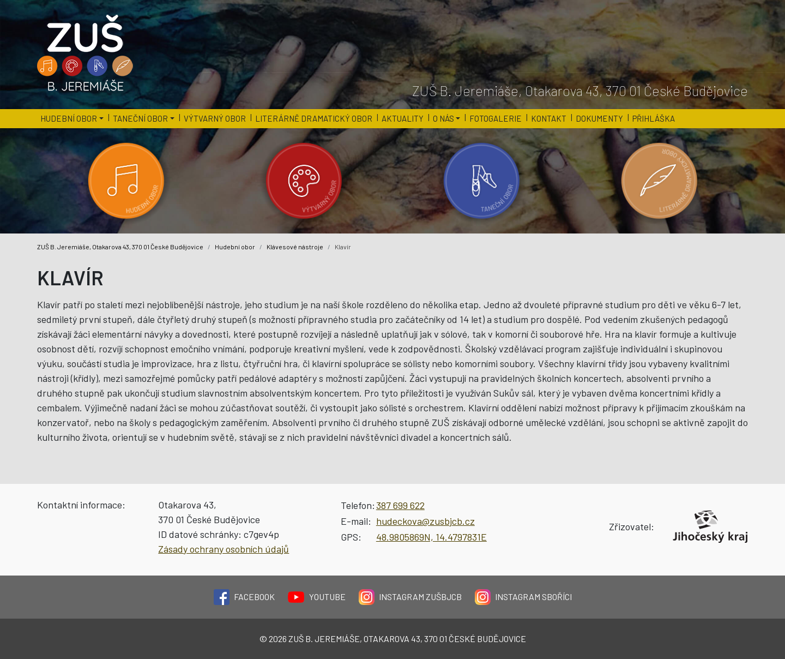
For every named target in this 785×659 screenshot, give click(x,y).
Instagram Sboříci (523, 597)
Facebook (244, 597)
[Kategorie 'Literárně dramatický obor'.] (659, 180)
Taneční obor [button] (140, 118)
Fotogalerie (495, 118)
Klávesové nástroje (295, 246)
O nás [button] (443, 118)
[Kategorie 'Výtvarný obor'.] (303, 180)
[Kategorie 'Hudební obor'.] (126, 180)
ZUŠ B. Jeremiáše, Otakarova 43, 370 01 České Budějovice (120, 246)
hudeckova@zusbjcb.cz (425, 521)
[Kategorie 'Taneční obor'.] (481, 180)
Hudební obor (235, 246)
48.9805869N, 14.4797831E (431, 537)
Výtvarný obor (215, 118)
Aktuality (403, 118)
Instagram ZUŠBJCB (410, 597)
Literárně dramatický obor (313, 118)
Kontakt (548, 118)
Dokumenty (599, 118)
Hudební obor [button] (68, 118)
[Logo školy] (85, 53)
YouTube (317, 597)
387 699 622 (400, 505)
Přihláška (653, 118)
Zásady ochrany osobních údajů (223, 549)
